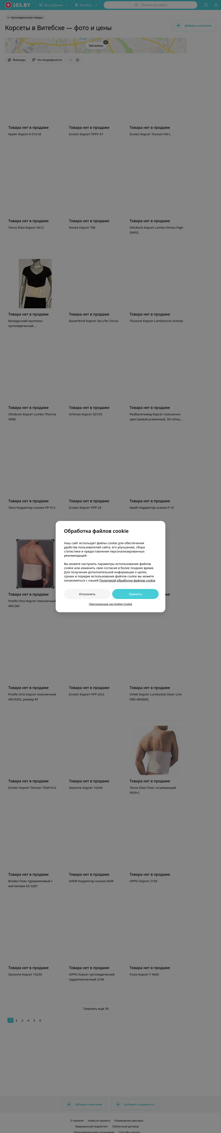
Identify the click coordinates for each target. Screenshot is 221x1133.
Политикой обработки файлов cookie (127, 580)
